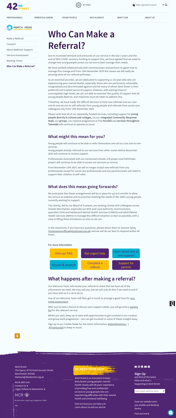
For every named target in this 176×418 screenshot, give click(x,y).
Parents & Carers (43, 17)
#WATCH (18, 28)
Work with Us (22, 382)
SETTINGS (83, 5)
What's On (122, 17)
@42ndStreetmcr (117, 324)
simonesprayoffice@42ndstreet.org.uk (69, 231)
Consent (11, 44)
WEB (16, 406)
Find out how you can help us (90, 403)
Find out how (142, 413)
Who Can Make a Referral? (21, 66)
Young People (69, 17)
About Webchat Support (20, 49)
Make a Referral (15, 38)
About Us (150, 17)
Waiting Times (14, 60)
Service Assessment (17, 55)
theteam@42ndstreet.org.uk (29, 377)
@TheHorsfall (56, 327)
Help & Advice (97, 17)
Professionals (14, 17)
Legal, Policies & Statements (30, 389)
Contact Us (20, 385)
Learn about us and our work (90, 407)
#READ (28, 28)
